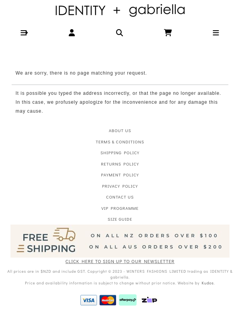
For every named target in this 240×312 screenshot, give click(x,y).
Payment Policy (120, 175)
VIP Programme (120, 208)
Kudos (208, 283)
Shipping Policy (120, 152)
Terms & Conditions (120, 142)
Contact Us (120, 197)
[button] (24, 32)
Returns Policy (120, 164)
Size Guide (120, 219)
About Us (120, 130)
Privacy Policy (120, 186)
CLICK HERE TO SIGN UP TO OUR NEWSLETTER (120, 261)
